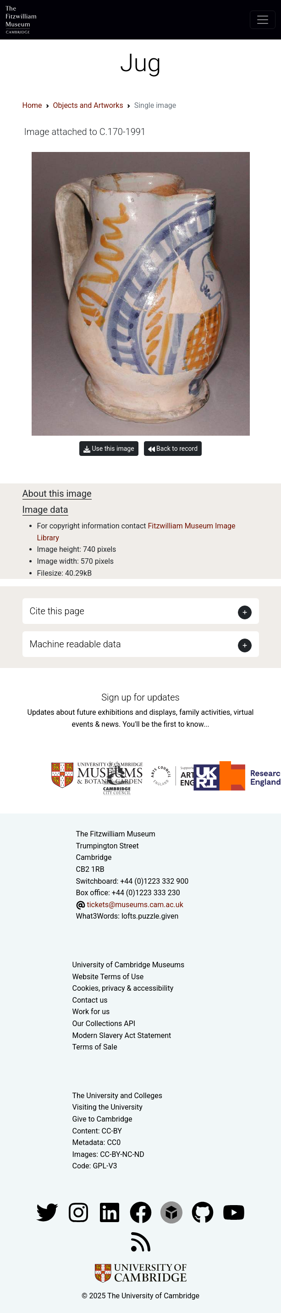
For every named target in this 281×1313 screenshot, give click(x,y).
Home (32, 105)
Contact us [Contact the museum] (90, 1000)
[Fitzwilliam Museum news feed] (140, 1241)
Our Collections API (104, 1023)
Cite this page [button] (57, 611)
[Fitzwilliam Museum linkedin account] (141, 1211)
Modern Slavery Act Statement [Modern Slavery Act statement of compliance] (121, 1035)
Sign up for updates (140, 697)
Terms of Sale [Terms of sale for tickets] (94, 1047)
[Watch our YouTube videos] (233, 1211)
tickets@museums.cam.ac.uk (135, 904)
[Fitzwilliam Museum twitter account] (48, 1211)
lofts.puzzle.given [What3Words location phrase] (149, 916)
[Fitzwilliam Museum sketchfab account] (172, 1211)
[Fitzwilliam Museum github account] (203, 1211)
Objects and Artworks (88, 105)
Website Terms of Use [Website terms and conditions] (108, 976)
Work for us (91, 1011)
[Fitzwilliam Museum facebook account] (110, 1211)
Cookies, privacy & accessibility (123, 988)
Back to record (173, 449)
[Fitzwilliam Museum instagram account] (79, 1211)
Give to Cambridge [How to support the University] (102, 1119)
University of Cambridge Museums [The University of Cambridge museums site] (128, 964)
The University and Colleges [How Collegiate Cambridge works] (117, 1095)
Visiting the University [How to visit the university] (107, 1107)
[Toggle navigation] (262, 20)
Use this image (108, 449)
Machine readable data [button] (75, 644)
